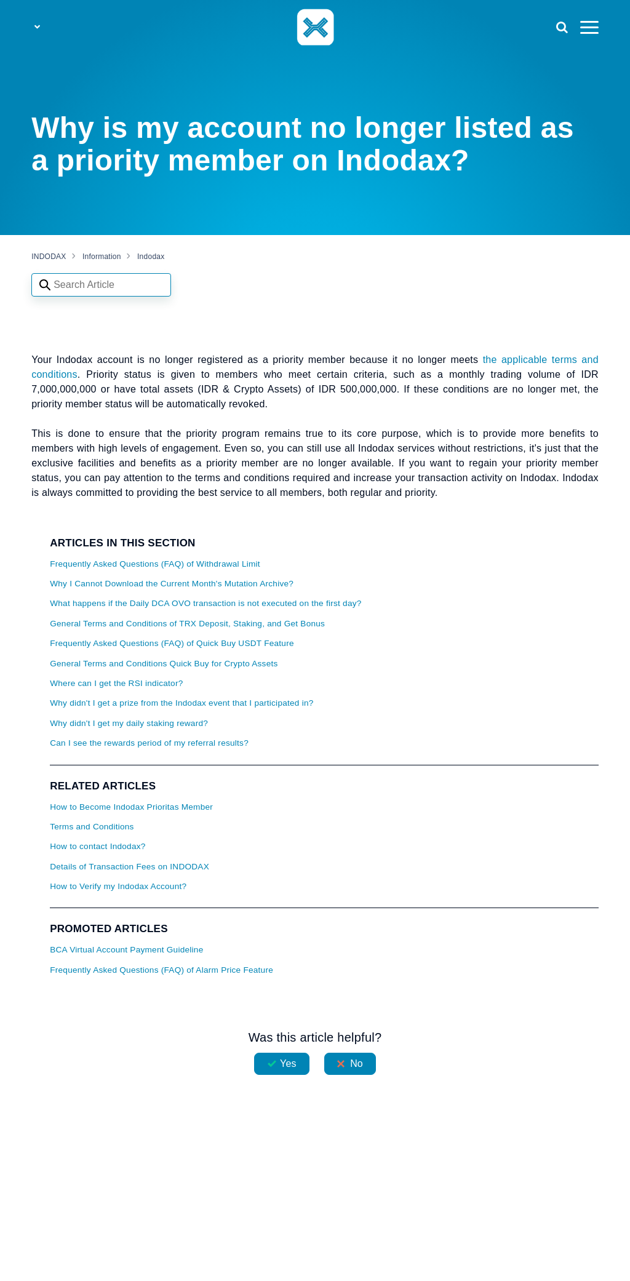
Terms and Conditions (92, 826)
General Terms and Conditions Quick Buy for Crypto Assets (163, 663)
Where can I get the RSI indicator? (116, 683)
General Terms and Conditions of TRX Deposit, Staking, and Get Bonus (187, 623)
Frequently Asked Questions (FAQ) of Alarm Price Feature (161, 970)
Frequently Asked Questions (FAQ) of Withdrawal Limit (155, 564)
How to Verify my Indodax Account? (118, 886)
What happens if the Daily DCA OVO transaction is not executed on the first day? (205, 603)
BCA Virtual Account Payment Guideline (126, 949)
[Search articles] (101, 285)
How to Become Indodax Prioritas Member (131, 807)
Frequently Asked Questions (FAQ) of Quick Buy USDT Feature (172, 643)
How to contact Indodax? (97, 846)
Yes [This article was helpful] (288, 1063)
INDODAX (48, 256)
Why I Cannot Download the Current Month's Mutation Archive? (171, 583)
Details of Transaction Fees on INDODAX (129, 866)
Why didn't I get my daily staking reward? (129, 723)
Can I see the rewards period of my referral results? (149, 743)
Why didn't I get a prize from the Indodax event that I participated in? (181, 703)
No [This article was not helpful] (356, 1063)
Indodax (150, 256)
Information (101, 256)
